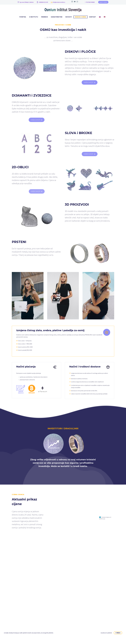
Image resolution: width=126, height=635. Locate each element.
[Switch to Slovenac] (100, 17)
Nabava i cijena (80, 17)
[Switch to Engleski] (104, 17)
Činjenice (44, 17)
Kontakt (92, 17)
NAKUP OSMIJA (103, 2)
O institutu (33, 17)
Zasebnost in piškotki (106, 633)
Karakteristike (56, 17)
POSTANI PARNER (90, 2)
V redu (117, 633)
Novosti (68, 17)
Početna (22, 17)
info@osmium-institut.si (59, 2)
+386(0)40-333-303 (43, 2)
